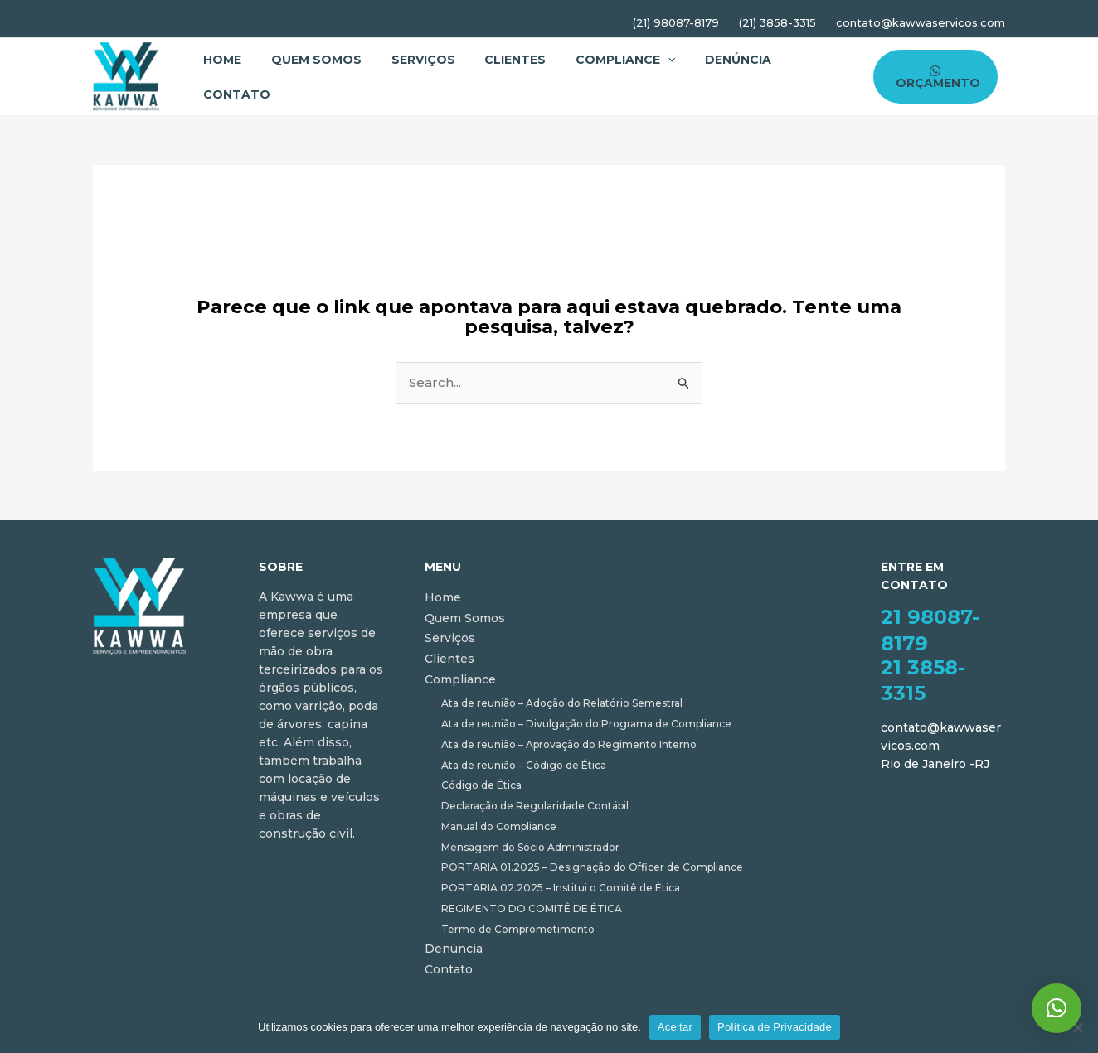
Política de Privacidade (774, 1027)
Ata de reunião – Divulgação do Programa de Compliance (586, 723)
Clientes (498, 59)
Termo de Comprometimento (518, 929)
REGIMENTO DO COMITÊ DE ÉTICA (531, 908)
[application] (646, 59)
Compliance (603, 59)
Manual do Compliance (498, 826)
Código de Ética (481, 785)
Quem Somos (309, 59)
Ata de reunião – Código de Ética (523, 765)
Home (220, 59)
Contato (234, 94)
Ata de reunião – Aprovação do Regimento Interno (569, 744)
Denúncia (711, 59)
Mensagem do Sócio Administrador (530, 847)
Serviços (411, 59)
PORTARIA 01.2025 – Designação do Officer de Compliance (592, 867)
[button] (1056, 1008)
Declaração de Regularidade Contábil (535, 805)
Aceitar (675, 1027)
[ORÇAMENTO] (932, 77)
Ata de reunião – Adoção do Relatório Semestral (562, 703)
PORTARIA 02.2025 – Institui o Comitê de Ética (560, 888)
